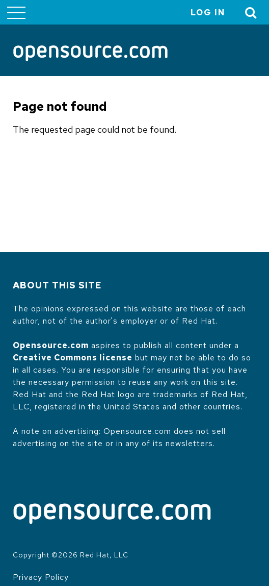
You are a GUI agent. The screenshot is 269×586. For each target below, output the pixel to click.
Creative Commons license (72, 357)
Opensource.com (51, 345)
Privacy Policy (41, 577)
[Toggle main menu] (16, 12)
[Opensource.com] (90, 54)
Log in (208, 12)
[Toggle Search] (251, 12)
